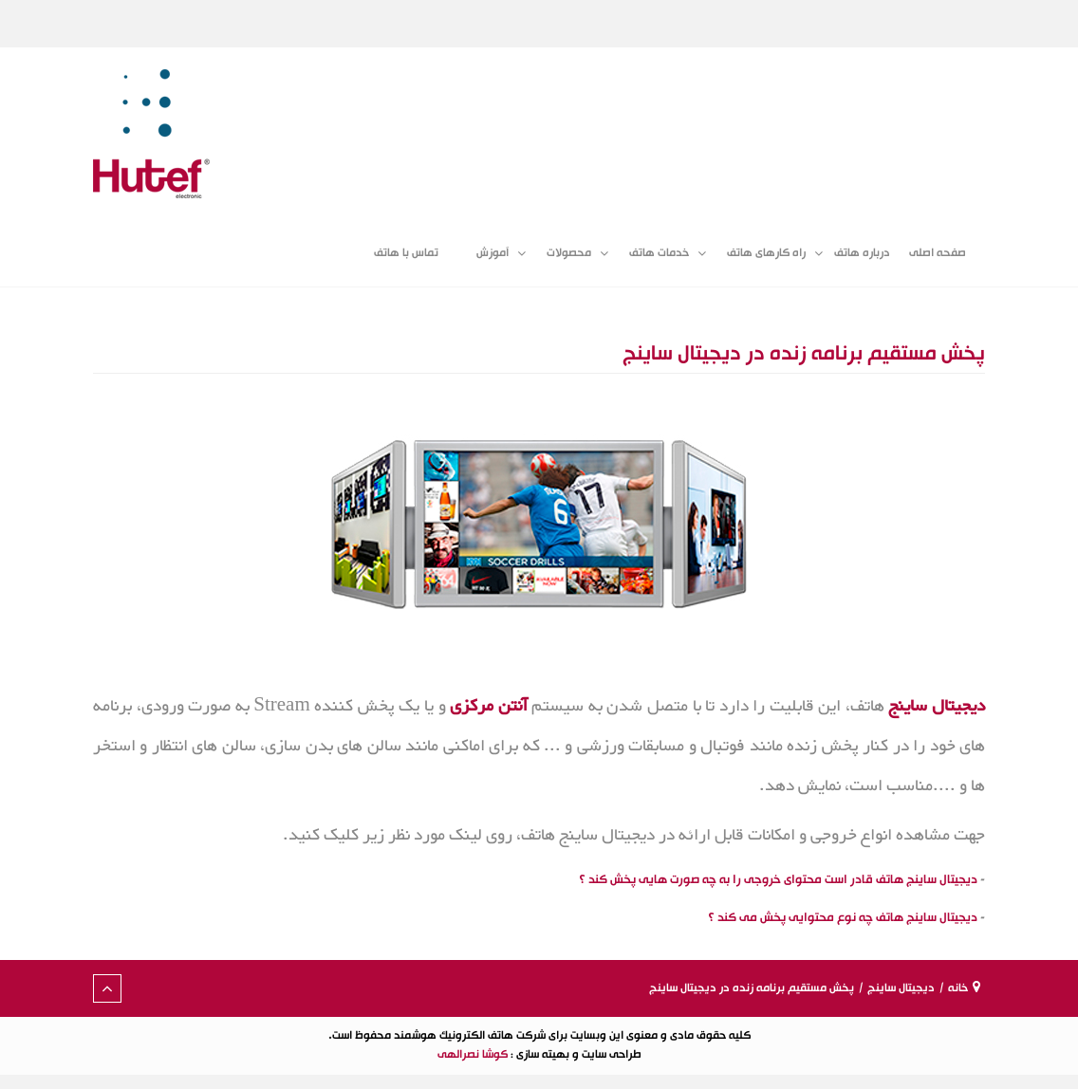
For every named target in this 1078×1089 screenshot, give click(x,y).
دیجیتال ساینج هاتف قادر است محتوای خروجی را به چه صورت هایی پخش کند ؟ (778, 879)
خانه (958, 988)
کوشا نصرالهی (472, 1054)
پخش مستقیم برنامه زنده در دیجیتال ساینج (804, 353)
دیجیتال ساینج (901, 988)
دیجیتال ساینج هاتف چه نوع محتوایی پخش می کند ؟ (842, 917)
